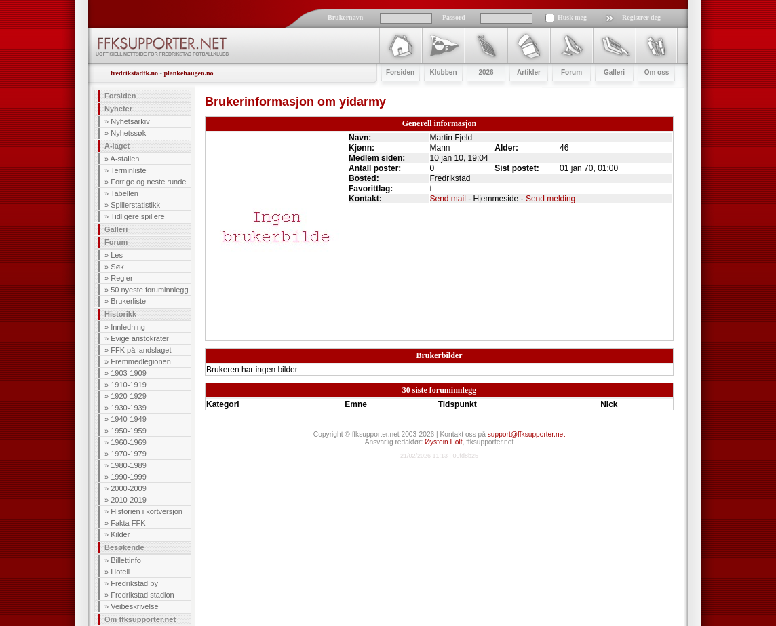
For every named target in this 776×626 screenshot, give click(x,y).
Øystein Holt (443, 442)
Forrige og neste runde (148, 182)
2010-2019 (129, 500)
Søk (117, 266)
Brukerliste (128, 301)
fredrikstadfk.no (134, 73)
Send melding (550, 198)
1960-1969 (129, 442)
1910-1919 (129, 384)
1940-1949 (129, 419)
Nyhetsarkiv (130, 121)
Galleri (116, 229)
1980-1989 (129, 465)
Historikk (120, 314)
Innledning (128, 327)
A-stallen (125, 159)
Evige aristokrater (140, 338)
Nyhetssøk (128, 133)
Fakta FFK (128, 523)
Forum (116, 242)
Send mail (448, 198)
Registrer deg (641, 17)
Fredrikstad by (134, 583)
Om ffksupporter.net (140, 619)
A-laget (117, 146)
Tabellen (124, 193)
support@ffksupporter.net (526, 434)
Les (117, 255)
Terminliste (129, 170)
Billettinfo (126, 560)
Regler (121, 278)
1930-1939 (129, 408)
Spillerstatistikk (135, 205)
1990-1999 (129, 477)
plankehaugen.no (188, 73)
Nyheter (118, 108)
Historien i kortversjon (146, 511)
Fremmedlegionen (141, 361)
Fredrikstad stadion (142, 595)
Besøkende (124, 547)
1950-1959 (129, 431)
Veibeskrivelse (134, 606)
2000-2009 (129, 488)
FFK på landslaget (141, 350)
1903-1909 (129, 373)
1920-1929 (129, 396)
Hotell (120, 572)
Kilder (120, 534)
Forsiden (120, 96)
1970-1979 (129, 454)
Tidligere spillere (138, 216)
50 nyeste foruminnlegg (149, 290)
